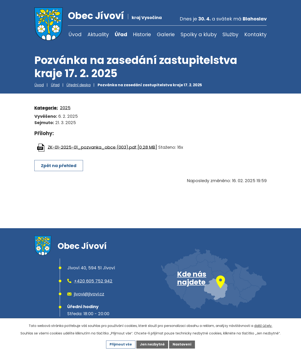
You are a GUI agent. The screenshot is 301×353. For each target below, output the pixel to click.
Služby (230, 34)
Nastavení (182, 344)
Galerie (166, 34)
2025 (65, 108)
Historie (142, 34)
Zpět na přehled (58, 166)
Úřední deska (78, 85)
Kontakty (255, 34)
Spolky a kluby (199, 34)
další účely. (263, 325)
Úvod (75, 34)
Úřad (121, 34)
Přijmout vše (121, 344)
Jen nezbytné (152, 344)
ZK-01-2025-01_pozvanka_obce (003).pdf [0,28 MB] (102, 147)
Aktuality (98, 34)
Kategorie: (46, 108)
